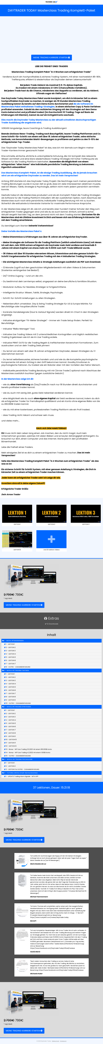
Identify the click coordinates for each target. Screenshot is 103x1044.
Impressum (63, 1041)
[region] (51, 35)
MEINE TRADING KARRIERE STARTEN (51, 57)
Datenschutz (55, 1041)
